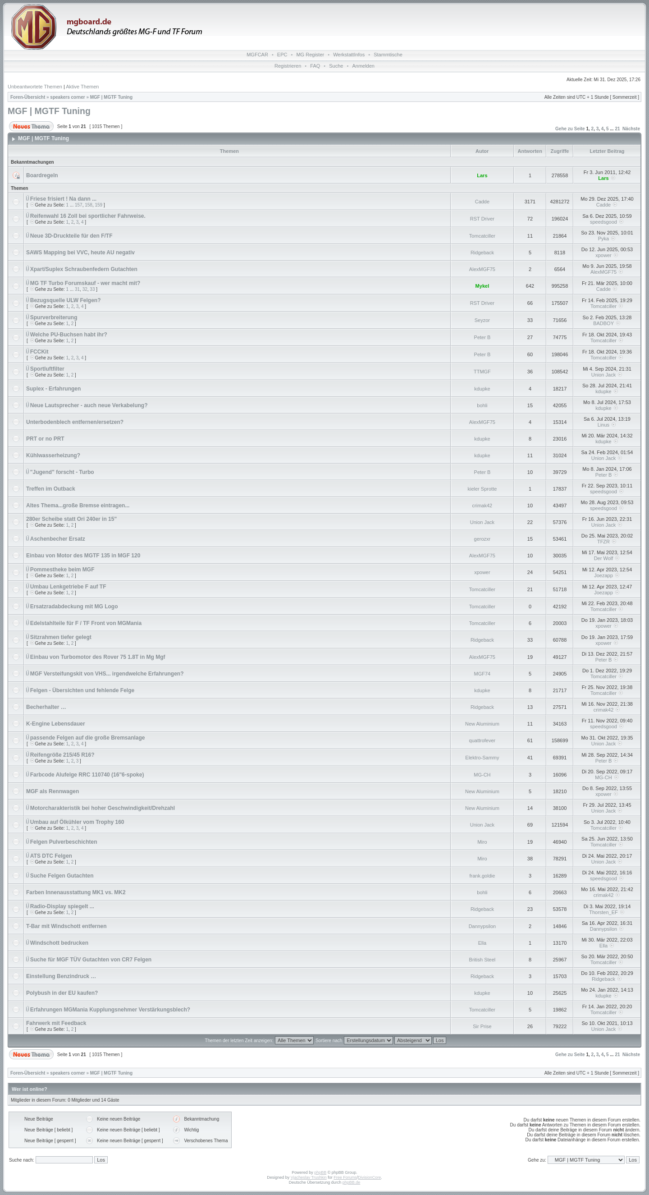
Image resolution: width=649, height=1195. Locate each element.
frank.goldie (482, 875)
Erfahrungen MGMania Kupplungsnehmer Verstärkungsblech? (110, 1010)
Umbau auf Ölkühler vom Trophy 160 (77, 822)
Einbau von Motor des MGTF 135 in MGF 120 (83, 555)
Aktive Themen (82, 86)
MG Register (310, 54)
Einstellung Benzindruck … (61, 976)
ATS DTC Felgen (51, 856)
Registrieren (287, 66)
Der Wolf (603, 558)
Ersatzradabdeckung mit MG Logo (74, 606)
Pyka (603, 238)
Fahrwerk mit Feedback (56, 1023)
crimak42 (482, 505)
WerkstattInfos (349, 54)
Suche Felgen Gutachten (62, 876)
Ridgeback (482, 252)
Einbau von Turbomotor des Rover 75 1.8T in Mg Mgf (97, 657)
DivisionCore (369, 1177)
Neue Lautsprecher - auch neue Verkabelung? (89, 405)
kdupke (482, 388)
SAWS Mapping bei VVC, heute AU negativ (80, 252)
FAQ (315, 66)
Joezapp (603, 575)
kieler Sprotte (482, 489)
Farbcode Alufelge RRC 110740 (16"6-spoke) (87, 775)
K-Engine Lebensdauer (55, 724)
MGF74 (482, 673)
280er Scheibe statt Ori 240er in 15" (71, 519)
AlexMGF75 (482, 269)
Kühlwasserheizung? (53, 455)
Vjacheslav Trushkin (309, 1177)
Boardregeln (42, 175)
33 (92, 289)
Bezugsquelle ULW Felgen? (65, 300)
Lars (482, 175)
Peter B (482, 337)
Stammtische (388, 54)
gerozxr (482, 539)
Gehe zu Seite (570, 128)
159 (98, 204)
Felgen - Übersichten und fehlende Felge (82, 690)
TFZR (603, 541)
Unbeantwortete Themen (35, 86)
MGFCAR (257, 54)
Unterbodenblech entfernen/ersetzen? (74, 422)
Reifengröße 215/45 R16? (62, 755)
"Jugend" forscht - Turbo (62, 472)
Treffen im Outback (50, 489)
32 (84, 289)
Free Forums (345, 1177)
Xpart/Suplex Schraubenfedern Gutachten (83, 269)
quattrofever (482, 740)
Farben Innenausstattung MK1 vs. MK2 (76, 892)
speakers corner (67, 97)
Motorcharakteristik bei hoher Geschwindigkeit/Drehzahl (102, 808)
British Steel (482, 959)
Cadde (482, 201)
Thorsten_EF (603, 912)
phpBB (320, 1172)
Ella (482, 943)
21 (617, 128)
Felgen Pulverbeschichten (63, 842)
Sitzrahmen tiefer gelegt (60, 637)
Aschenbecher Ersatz (57, 539)
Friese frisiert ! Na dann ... (63, 199)
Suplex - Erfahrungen (53, 389)
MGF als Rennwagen (52, 791)
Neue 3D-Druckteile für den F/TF (71, 236)
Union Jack (603, 374)
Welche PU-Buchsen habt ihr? (68, 334)
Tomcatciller (482, 236)
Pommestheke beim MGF (62, 569)
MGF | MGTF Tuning (111, 97)
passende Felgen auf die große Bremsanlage (87, 738)
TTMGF (482, 371)
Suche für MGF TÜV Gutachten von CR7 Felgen (90, 959)
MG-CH (482, 774)
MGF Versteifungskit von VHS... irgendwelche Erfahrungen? (107, 674)
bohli (482, 405)
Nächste (631, 128)
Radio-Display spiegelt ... (62, 906)
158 (88, 204)
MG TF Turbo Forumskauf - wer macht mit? (85, 283)
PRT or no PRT (45, 439)
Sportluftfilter (47, 369)
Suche (336, 66)
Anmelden (363, 66)
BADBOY (603, 323)
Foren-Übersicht (27, 97)
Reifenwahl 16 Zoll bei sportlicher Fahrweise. (88, 216)
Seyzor (482, 320)
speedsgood (603, 222)
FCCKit (39, 352)
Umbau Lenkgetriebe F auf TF (68, 587)
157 (78, 204)
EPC (282, 54)
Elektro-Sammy (482, 757)
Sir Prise (482, 1026)
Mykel (482, 286)
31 (77, 289)
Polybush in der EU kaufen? (62, 993)
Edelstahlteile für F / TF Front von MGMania (86, 623)
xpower (603, 255)
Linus (603, 424)
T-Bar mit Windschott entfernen (66, 926)
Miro (482, 842)
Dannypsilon (482, 926)
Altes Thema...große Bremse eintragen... (77, 505)
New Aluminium (482, 723)
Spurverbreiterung (54, 317)
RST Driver (482, 218)
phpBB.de (352, 1182)
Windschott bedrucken (59, 943)
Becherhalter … (46, 707)
